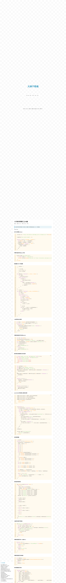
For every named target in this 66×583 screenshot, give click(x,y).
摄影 (36, 108)
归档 (33, 108)
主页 (27, 108)
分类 (30, 108)
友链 (38, 108)
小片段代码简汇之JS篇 (21, 221)
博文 (24, 108)
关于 (41, 108)
